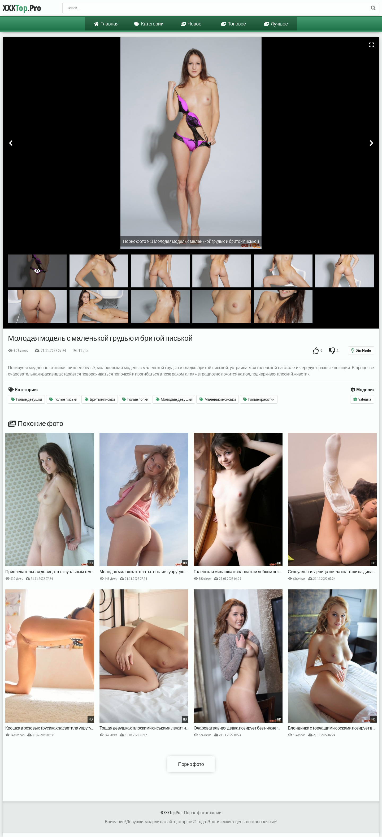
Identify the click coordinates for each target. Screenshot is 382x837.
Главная (106, 24)
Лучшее (276, 24)
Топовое (233, 24)
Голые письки (63, 399)
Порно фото (191, 764)
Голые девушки (26, 399)
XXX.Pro (22, 8)
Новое (191, 24)
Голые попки (135, 399)
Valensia (362, 399)
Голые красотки (259, 399)
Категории (148, 24)
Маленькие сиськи (217, 399)
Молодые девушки (174, 399)
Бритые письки (100, 399)
